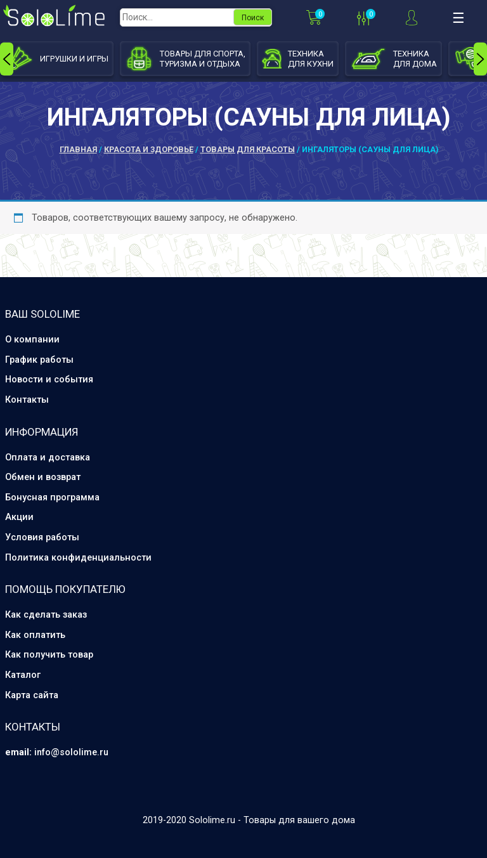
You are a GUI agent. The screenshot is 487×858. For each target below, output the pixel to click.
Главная (78, 149)
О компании (32, 339)
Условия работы (42, 537)
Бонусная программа (52, 497)
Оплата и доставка (47, 457)
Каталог (23, 675)
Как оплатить (35, 635)
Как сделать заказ (46, 614)
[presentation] (6, 58)
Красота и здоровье (148, 149)
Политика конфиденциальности (78, 557)
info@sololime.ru (71, 752)
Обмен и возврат (43, 477)
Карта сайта (31, 695)
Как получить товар (49, 654)
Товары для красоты (247, 149)
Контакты (27, 399)
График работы (39, 359)
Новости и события (49, 379)
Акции (19, 517)
